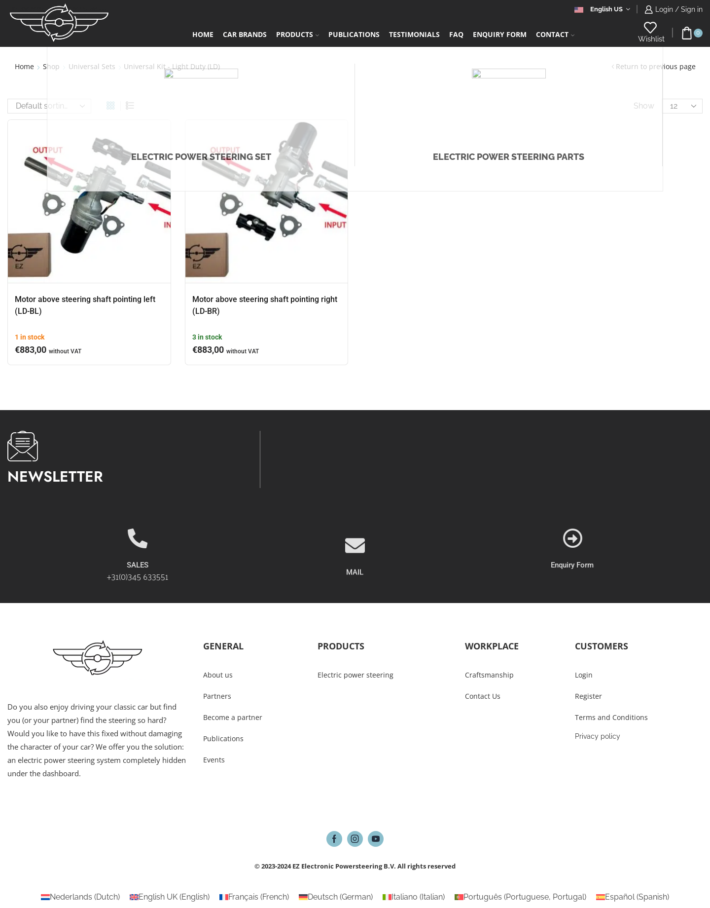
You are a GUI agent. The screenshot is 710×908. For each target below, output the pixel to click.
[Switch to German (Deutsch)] (336, 897)
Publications (354, 34)
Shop (51, 66)
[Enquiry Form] (668, 538)
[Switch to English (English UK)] (169, 897)
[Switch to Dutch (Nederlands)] (80, 897)
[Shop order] (49, 106)
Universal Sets (92, 66)
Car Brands (245, 34)
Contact (555, 34)
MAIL (354, 600)
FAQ (456, 34)
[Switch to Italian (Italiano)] (414, 897)
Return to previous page (656, 66)
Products (297, 34)
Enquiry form (500, 34)
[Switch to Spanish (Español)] (632, 897)
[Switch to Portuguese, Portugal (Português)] (520, 897)
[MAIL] (355, 573)
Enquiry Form (667, 565)
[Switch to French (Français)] (254, 897)
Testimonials (414, 34)
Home (202, 34)
